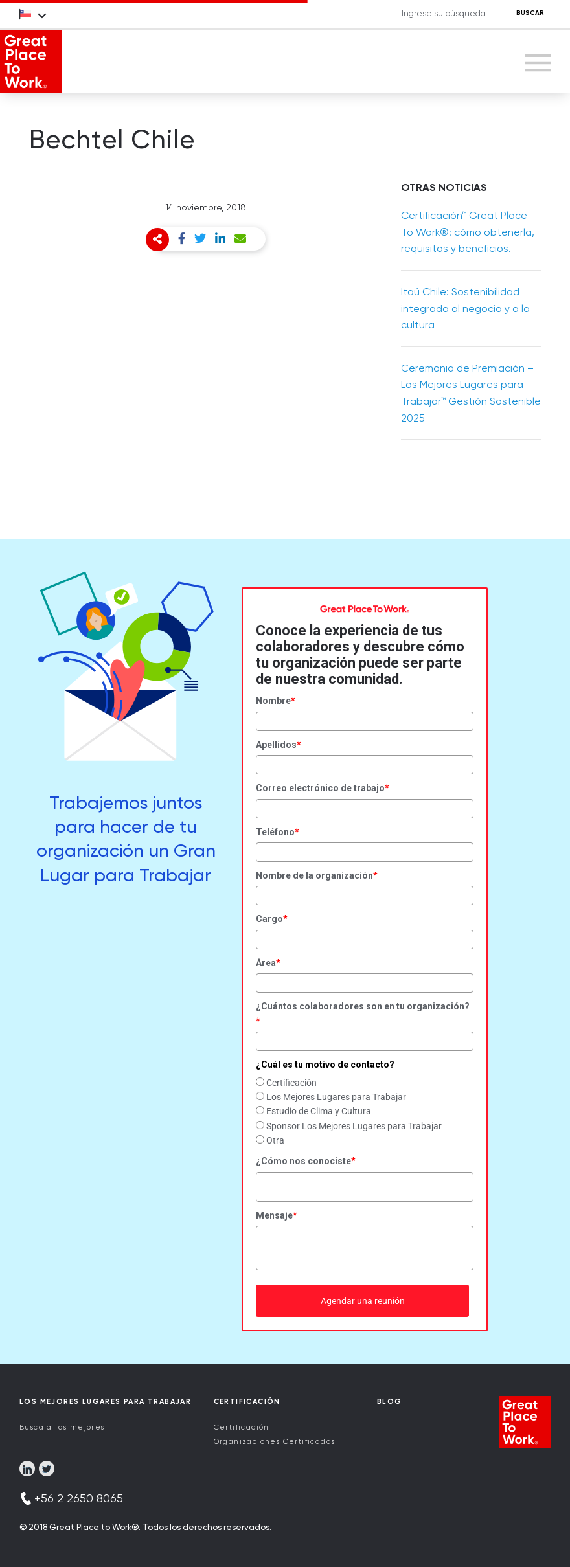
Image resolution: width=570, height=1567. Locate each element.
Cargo (272, 919)
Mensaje (276, 1215)
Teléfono (277, 832)
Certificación (291, 1082)
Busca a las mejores (62, 1427)
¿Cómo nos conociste (306, 1161)
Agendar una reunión (363, 1301)
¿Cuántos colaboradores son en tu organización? (363, 1013)
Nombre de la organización (317, 875)
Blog (389, 1401)
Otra (275, 1140)
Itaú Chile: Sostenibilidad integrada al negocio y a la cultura (465, 308)
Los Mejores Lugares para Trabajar (336, 1097)
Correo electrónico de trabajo (322, 788)
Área (268, 963)
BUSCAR (530, 13)
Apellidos (278, 744)
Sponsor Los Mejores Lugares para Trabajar (354, 1126)
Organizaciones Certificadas (275, 1441)
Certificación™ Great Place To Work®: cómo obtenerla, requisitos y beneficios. (467, 231)
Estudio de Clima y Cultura (318, 1111)
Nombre (275, 700)
